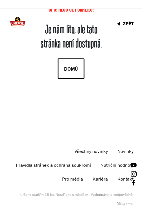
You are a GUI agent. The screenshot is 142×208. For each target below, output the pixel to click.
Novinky (125, 151)
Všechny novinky (91, 151)
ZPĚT (128, 23)
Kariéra (100, 179)
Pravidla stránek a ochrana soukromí (53, 165)
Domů (71, 69)
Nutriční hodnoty (117, 165)
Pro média (72, 179)
